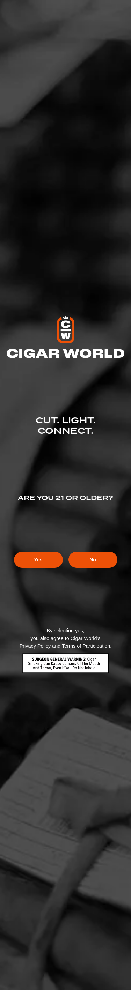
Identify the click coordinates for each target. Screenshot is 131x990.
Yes (38, 560)
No (92, 560)
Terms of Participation (86, 646)
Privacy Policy (35, 646)
